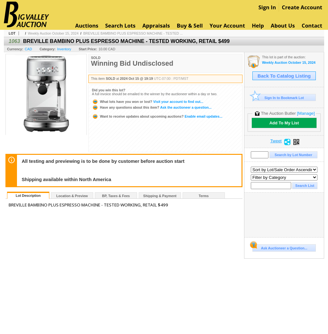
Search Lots (120, 25)
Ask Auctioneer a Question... (279, 247)
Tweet (276, 141)
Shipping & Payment (159, 196)
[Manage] (306, 113)
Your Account (227, 25)
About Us (283, 25)
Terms (204, 196)
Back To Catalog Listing (284, 76)
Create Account (302, 7)
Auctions (86, 25)
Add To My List (284, 123)
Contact (312, 25)
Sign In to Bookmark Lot (278, 97)
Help (258, 25)
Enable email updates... (157, 116)
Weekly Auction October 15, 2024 (53, 33)
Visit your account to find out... (147, 102)
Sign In (267, 7)
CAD (28, 49)
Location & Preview (72, 196)
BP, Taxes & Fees (116, 196)
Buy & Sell (190, 25)
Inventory (64, 49)
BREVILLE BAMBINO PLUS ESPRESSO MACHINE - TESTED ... (133, 33)
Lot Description (28, 195)
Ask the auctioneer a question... (151, 107)
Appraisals (156, 25)
